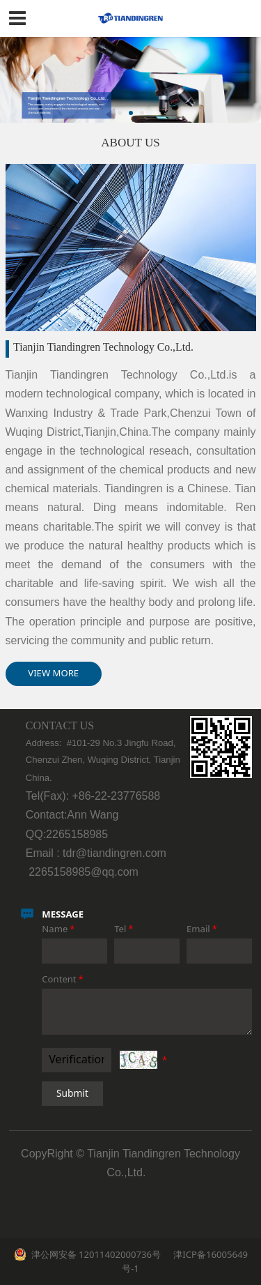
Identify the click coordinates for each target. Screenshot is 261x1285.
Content (64, 979)
